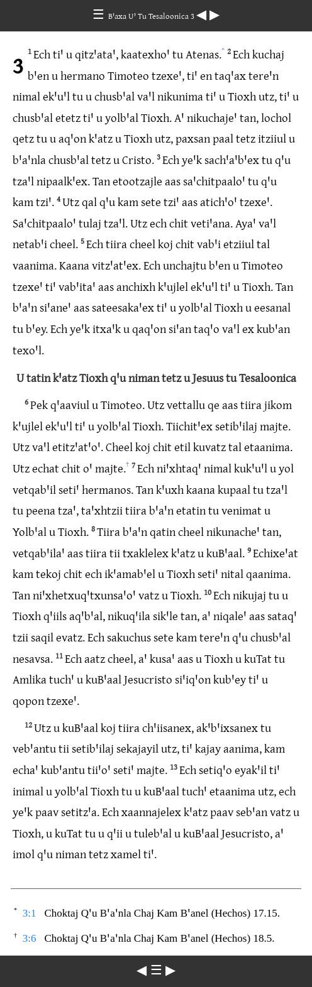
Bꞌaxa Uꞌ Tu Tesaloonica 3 (152, 15)
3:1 (29, 913)
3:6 (29, 938)
